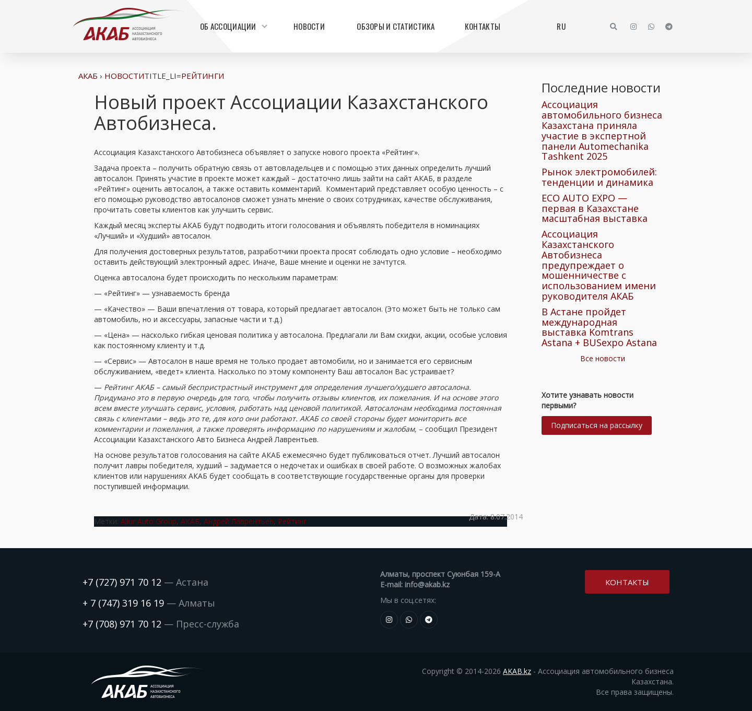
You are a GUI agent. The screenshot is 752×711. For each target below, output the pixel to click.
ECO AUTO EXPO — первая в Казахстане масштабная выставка (595, 208)
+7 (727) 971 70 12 (122, 582)
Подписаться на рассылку (596, 425)
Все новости (602, 358)
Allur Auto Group (149, 521)
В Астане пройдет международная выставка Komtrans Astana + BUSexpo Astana (599, 327)
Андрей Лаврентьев (239, 521)
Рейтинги (202, 75)
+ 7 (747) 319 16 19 (123, 603)
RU (561, 26)
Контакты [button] (627, 581)
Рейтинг (292, 521)
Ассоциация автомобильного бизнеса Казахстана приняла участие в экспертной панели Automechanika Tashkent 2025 (602, 130)
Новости (309, 26)
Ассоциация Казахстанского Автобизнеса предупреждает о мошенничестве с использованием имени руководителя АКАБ (599, 265)
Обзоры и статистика (395, 26)
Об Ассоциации (232, 26)
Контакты (482, 26)
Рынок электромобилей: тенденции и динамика (599, 176)
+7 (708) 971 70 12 (122, 624)
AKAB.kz (517, 671)
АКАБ (88, 75)
